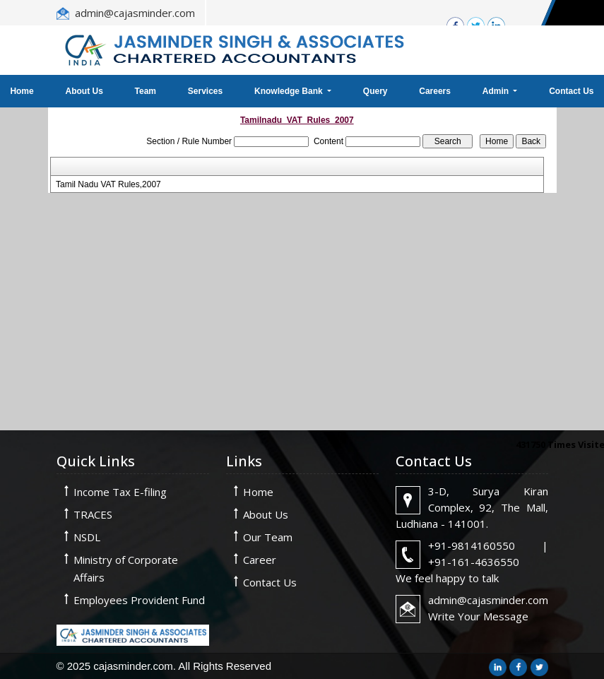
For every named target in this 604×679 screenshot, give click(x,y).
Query (375, 91)
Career (259, 560)
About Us (83, 91)
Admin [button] (496, 91)
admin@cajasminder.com (135, 13)
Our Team (267, 537)
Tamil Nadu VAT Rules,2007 (108, 184)
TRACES (92, 514)
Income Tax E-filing (120, 492)
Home (258, 492)
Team (145, 91)
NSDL (86, 537)
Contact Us (270, 582)
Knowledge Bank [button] (289, 91)
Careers (435, 91)
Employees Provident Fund (139, 600)
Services (205, 91)
